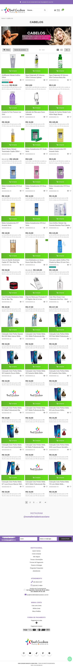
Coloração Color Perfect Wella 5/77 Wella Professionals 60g (35, 410)
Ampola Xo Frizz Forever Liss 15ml (11, 113)
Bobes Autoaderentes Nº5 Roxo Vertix (59, 188)
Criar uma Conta (36, 607)
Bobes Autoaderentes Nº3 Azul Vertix (12, 188)
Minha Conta (36, 610)
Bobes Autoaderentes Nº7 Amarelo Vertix (10, 225)
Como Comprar (36, 555)
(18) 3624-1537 (36, 584)
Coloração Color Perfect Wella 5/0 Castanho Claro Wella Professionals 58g (58, 374)
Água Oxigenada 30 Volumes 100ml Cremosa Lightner (34, 76)
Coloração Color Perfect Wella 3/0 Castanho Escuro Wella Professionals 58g (12, 374)
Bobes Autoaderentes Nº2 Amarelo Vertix (57, 151)
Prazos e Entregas (36, 567)
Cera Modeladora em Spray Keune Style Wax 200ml (34, 262)
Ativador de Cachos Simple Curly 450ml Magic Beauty (59, 113)
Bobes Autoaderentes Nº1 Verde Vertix (35, 151)
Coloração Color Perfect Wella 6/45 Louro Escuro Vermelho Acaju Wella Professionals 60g (58, 448)
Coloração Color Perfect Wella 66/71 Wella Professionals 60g (35, 485)
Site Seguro (36, 558)
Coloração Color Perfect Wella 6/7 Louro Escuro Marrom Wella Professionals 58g (12, 485)
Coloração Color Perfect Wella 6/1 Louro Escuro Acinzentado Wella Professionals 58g (12, 448)
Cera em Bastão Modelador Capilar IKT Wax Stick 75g (11, 262)
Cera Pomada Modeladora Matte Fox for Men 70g (12, 299)
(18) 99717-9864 (36, 587)
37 (40, 504)
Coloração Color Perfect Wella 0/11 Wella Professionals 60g (35, 336)
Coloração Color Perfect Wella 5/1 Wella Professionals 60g (12, 410)
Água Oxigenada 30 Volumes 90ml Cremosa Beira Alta (58, 76)
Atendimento (36, 573)
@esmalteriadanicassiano (36, 518)
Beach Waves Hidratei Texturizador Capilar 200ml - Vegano (11, 151)
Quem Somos (37, 552)
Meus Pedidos (36, 613)
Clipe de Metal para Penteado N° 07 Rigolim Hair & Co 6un (36, 299)
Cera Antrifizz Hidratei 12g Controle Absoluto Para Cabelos (59, 225)
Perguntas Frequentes (36, 570)
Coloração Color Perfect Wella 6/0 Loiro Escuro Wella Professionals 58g (58, 411)
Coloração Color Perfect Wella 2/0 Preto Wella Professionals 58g (58, 336)
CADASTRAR (65, 540)
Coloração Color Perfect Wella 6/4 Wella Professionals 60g (35, 448)
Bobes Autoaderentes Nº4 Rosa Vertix (35, 188)
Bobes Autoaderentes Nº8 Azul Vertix (35, 225)
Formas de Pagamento (36, 564)
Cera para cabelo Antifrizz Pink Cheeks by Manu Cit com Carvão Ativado (59, 262)
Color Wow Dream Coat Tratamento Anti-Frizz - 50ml (58, 299)
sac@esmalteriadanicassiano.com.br (36, 596)
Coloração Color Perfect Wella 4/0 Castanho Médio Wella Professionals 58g (35, 374)
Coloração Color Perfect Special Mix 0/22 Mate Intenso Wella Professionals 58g (12, 336)
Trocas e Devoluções (36, 561)
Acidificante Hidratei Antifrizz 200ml (11, 76)
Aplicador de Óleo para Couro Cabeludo (35, 113)
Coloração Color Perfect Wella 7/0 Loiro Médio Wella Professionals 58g (58, 485)
